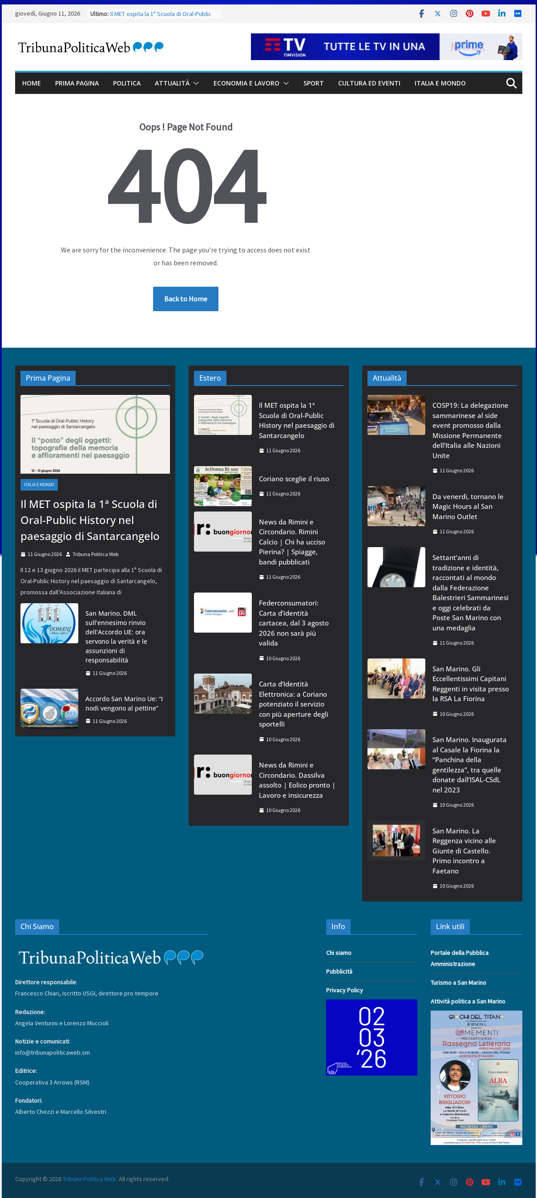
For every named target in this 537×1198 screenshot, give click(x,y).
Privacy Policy (344, 990)
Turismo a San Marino (458, 983)
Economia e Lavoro (246, 83)
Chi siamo (338, 953)
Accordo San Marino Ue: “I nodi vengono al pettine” (124, 703)
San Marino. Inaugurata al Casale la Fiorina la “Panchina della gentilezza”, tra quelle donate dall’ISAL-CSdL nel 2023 (469, 764)
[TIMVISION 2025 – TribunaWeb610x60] (386, 39)
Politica (127, 83)
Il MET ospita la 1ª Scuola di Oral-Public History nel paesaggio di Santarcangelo (90, 519)
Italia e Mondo (440, 83)
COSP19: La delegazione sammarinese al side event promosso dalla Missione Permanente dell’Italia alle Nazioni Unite (470, 430)
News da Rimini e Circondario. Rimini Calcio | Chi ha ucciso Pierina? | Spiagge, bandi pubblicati (292, 541)
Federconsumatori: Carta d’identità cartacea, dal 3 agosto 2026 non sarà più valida (294, 622)
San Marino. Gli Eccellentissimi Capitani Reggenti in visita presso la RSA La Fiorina (470, 683)
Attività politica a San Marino (468, 1001)
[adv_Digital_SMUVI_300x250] (372, 1005)
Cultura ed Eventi (369, 83)
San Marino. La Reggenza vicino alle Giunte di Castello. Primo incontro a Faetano (464, 850)
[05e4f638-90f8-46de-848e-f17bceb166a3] (476, 1016)
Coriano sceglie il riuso (294, 478)
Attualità (172, 83)
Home (31, 83)
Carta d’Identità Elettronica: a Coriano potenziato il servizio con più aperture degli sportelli (293, 703)
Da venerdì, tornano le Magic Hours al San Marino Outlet (468, 506)
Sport (313, 83)
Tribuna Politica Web (95, 554)
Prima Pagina (77, 83)
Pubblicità (339, 971)
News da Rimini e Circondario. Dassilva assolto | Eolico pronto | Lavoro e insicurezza (297, 780)
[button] (194, 83)
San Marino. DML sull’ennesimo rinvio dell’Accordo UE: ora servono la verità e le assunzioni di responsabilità (116, 636)
